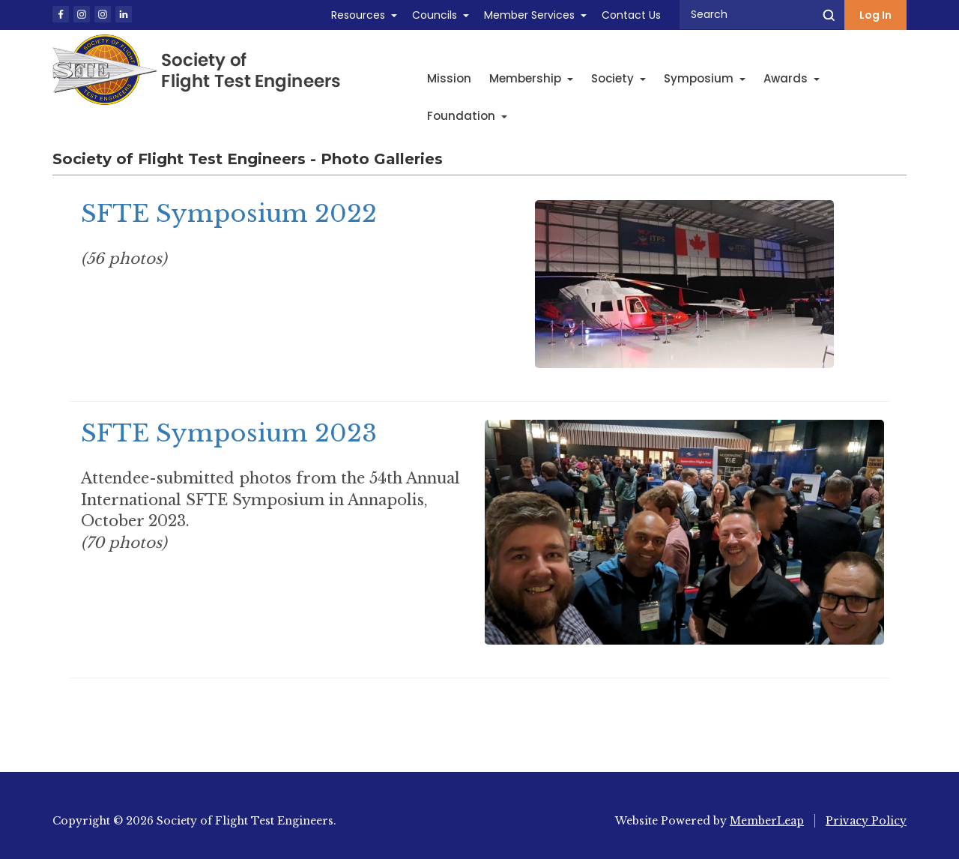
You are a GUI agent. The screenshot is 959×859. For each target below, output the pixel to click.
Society (618, 78)
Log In (875, 14)
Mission (449, 78)
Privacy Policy (866, 821)
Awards (791, 78)
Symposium (704, 78)
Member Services (529, 14)
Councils (434, 14)
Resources (358, 14)
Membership (531, 78)
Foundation (467, 116)
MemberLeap (767, 821)
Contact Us (631, 14)
